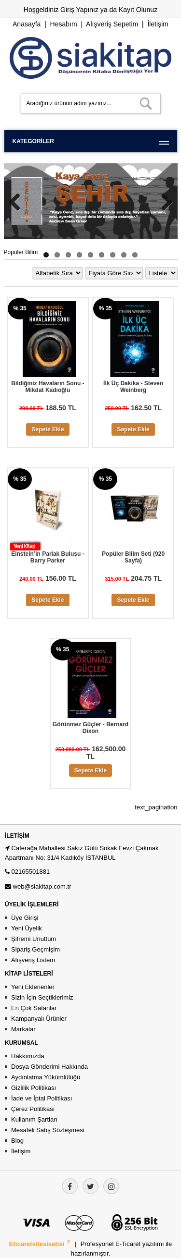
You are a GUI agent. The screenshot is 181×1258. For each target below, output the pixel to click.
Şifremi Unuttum (33, 938)
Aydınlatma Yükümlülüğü (45, 1077)
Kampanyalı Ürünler (39, 1018)
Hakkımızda (27, 1056)
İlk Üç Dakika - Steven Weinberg (133, 386)
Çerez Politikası (33, 1108)
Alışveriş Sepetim (112, 24)
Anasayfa (27, 24)
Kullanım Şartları (34, 1119)
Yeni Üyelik (26, 928)
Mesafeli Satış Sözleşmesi (47, 1130)
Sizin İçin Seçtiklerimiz (42, 997)
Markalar (23, 1029)
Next (163, 201)
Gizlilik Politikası (33, 1087)
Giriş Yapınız (79, 9)
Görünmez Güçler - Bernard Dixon (90, 727)
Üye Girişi (24, 917)
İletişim (157, 24)
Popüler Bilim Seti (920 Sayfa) (133, 557)
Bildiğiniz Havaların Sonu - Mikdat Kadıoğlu (47, 386)
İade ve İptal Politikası (41, 1098)
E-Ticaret (128, 1243)
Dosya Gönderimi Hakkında (49, 1066)
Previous (18, 201)
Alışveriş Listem (33, 960)
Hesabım (63, 24)
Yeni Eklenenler (33, 986)
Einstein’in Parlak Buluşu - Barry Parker (47, 557)
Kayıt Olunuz (138, 9)
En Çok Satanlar (34, 1008)
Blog (17, 1140)
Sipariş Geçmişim (35, 949)
